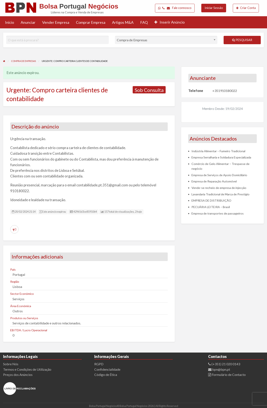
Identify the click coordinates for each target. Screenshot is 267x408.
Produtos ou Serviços (24, 318)
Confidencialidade (107, 369)
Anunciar (28, 22)
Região (14, 281)
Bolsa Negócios (78, 6)
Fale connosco (174, 8)
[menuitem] (175, 8)
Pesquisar (242, 40)
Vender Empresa (55, 22)
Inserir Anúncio (169, 22)
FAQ (144, 22)
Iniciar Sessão (214, 8)
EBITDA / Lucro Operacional (28, 330)
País (13, 269)
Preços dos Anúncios (18, 375)
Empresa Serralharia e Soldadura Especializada (221, 157)
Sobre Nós (10, 364)
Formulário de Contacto (228, 375)
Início (9, 22)
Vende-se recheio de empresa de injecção (218, 188)
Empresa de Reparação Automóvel (214, 181)
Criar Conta (246, 8)
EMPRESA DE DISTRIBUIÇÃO (211, 200)
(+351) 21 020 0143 (226, 364)
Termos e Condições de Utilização (27, 369)
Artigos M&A (123, 22)
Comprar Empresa (90, 22)
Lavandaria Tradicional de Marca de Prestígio (220, 194)
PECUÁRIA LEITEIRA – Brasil (210, 207)
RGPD (98, 364)
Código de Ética (105, 375)
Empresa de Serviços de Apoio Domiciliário (219, 175)
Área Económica (20, 306)
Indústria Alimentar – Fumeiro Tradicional (218, 151)
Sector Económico (22, 293)
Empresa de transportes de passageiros (217, 213)
